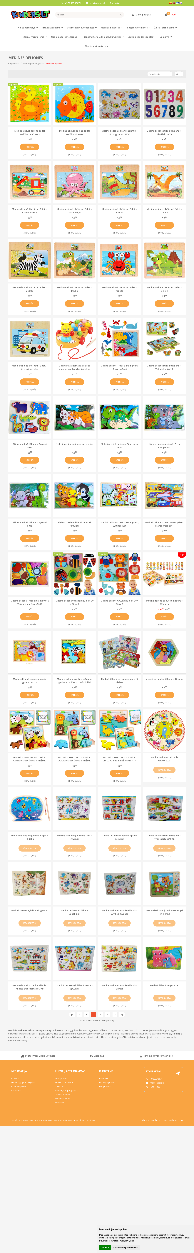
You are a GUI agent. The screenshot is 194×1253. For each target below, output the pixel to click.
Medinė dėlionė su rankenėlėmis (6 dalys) (119, 681)
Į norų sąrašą (29, 154)
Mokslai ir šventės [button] (110, 27)
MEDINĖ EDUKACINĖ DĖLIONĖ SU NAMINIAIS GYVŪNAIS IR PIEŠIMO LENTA (30, 759)
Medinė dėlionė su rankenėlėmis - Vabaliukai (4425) (164, 367)
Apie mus (97, 1056)
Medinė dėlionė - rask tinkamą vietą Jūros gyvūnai (119, 367)
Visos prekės (61, 1078)
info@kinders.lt (96, 3)
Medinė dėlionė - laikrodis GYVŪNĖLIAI (164, 759)
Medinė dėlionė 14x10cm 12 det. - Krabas (119, 289)
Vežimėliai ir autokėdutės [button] (80, 27)
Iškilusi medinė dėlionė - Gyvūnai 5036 (29, 446)
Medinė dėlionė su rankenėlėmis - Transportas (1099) (164, 837)
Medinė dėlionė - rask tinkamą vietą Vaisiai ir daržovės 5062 (30, 602)
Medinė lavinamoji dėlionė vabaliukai (74, 912)
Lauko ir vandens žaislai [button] (140, 36)
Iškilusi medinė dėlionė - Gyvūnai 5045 (29, 524)
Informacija (19, 1071)
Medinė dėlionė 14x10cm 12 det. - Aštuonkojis (74, 211)
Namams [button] (164, 36)
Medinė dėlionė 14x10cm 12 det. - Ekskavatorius (29, 211)
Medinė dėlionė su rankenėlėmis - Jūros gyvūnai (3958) (119, 132)
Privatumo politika (19, 1086)
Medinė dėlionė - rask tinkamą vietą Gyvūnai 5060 (119, 524)
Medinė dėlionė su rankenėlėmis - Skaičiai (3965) (164, 132)
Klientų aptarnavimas (70, 1071)
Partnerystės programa (65, 1090)
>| (122, 1014)
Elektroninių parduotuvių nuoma (155, 1120)
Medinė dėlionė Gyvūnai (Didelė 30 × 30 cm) (119, 602)
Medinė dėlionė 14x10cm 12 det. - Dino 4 (164, 289)
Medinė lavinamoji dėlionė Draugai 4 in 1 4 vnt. (164, 912)
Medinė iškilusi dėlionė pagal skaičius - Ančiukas (29, 132)
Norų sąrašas (105, 1086)
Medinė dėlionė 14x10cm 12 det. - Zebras (29, 289)
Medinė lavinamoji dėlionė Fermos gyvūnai (75, 987)
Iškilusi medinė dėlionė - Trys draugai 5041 (164, 446)
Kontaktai (114, 3)
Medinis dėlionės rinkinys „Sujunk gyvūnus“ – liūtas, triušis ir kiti (74, 681)
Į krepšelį (29, 147)
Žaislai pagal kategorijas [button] (64, 36)
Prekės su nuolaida (64, 1082)
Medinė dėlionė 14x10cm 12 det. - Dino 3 (74, 289)
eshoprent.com (176, 1120)
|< (72, 1014)
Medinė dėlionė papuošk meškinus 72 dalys (164, 602)
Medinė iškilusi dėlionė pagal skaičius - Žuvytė (74, 132)
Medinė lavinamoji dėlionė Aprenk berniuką (119, 837)
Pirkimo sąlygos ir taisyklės (156, 1056)
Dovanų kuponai (62, 1094)
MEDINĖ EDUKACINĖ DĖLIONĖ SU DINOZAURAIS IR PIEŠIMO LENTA (119, 759)
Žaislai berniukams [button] (164, 27)
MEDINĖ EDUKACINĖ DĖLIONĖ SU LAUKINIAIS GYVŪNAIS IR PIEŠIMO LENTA (74, 759)
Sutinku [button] (105, 1247)
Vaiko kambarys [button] (26, 27)
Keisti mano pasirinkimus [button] (126, 1247)
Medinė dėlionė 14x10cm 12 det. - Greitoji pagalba (29, 367)
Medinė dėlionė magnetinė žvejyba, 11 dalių (29, 837)
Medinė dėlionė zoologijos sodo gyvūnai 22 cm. (29, 681)
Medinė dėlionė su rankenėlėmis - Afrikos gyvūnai (119, 912)
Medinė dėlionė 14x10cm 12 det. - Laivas (119, 211)
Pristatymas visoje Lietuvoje (38, 1056)
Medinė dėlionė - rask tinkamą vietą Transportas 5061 (164, 524)
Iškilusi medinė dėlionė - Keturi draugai (74, 524)
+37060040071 (154, 1078)
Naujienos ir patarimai (97, 46)
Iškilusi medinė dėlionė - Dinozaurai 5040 (119, 446)
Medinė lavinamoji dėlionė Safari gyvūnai (74, 837)
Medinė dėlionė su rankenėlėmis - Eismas (119, 987)
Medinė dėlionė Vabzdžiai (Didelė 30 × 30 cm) (75, 602)
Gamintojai (60, 1086)
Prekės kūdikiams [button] (51, 27)
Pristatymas (16, 1090)
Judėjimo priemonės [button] (137, 27)
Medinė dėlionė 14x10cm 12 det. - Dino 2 (164, 211)
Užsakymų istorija (107, 1082)
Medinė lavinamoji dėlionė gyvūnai (29, 910)
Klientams (106, 1071)
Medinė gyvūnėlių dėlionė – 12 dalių (164, 679)
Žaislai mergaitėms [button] (33, 36)
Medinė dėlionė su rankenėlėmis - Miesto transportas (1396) (29, 987)
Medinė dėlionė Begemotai (164, 985)
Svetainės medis (62, 1098)
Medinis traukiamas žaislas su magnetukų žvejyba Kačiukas (74, 367)
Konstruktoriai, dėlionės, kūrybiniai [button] (102, 36)
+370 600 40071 (71, 3)
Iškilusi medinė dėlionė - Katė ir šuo (74, 444)
